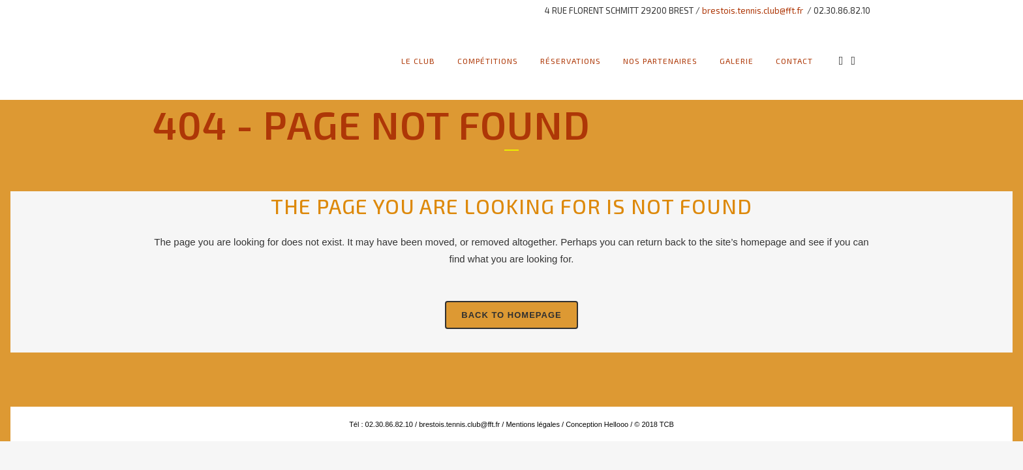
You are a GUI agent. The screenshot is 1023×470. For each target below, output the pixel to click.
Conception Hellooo (597, 424)
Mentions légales (532, 424)
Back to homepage (511, 315)
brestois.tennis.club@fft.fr (752, 10)
